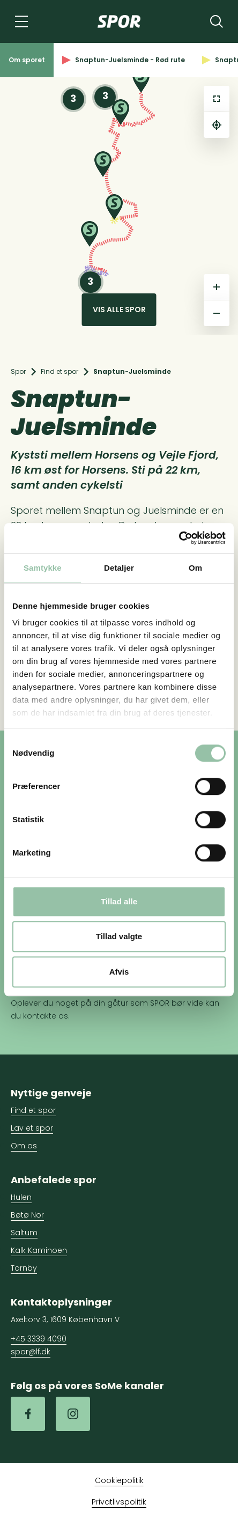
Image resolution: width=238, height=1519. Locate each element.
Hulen (21, 1197)
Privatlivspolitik (119, 1501)
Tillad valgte (119, 936)
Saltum (24, 1232)
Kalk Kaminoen (39, 1250)
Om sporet (27, 59)
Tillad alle (119, 901)
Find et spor (59, 371)
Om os (24, 1145)
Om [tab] (195, 567)
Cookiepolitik (119, 1480)
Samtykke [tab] (43, 567)
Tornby (24, 1268)
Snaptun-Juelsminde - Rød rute (123, 59)
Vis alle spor (119, 309)
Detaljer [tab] (119, 567)
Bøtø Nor (27, 1215)
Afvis (119, 971)
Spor (18, 371)
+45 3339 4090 (38, 1338)
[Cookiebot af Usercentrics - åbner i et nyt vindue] (179, 538)
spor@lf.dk (30, 1351)
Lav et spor (32, 1128)
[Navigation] (21, 21)
